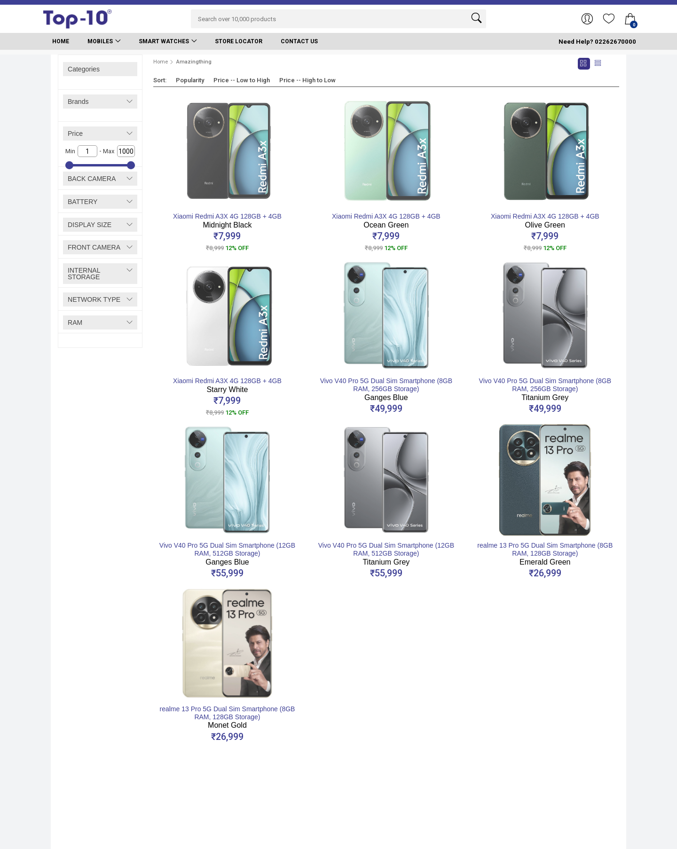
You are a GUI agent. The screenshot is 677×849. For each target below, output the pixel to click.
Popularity (190, 80)
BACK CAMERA (92, 178)
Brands (78, 101)
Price (75, 133)
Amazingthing (194, 62)
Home (60, 41)
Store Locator (238, 41)
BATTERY (82, 201)
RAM (75, 322)
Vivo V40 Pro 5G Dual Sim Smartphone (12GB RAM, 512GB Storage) (227, 554)
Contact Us (299, 41)
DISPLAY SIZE (89, 224)
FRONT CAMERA (94, 247)
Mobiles (100, 41)
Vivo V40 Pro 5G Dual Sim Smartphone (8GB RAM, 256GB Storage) (386, 389)
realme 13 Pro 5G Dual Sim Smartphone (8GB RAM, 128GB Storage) (545, 554)
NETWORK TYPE (94, 299)
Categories (84, 69)
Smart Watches (164, 41)
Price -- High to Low (307, 80)
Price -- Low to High (241, 80)
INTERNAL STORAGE (84, 274)
